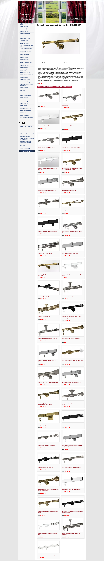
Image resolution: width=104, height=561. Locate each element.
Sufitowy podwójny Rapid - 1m (44, 316)
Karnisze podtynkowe (24, 115)
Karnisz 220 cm (23, 112)
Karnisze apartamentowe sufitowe (27, 107)
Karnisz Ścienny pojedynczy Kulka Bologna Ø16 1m (48, 103)
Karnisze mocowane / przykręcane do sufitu (27, 24)
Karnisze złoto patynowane (25, 95)
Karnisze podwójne (24, 28)
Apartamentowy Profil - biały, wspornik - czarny (71, 489)
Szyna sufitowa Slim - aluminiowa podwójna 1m (47, 555)
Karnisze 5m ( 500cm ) (24, 43)
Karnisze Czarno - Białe (24, 101)
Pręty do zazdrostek (24, 40)
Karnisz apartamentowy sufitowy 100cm (70, 253)
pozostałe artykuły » (26, 151)
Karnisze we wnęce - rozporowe (26, 74)
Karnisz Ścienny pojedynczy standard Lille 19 (47, 445)
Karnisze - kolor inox (24, 60)
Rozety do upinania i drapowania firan (26, 46)
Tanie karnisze (23, 50)
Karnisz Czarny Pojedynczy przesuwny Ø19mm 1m (48, 296)
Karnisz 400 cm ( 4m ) (24, 31)
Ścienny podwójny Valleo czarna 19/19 (45, 253)
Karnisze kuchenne (24, 35)
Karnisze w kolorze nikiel (25, 38)
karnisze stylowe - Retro (25, 41)
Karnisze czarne (23, 92)
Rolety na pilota (23, 119)
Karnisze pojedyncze (24, 26)
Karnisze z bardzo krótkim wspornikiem (25, 90)
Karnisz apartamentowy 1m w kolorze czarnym (47, 231)
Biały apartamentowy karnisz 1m (44, 125)
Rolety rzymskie (23, 36)
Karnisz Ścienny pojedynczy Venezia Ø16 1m (71, 210)
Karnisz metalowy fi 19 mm (25, 75)
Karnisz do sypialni (24, 67)
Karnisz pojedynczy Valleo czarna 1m (45, 467)
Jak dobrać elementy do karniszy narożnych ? (26, 145)
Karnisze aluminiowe (24, 97)
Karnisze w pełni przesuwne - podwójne (26, 52)
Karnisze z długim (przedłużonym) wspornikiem (27, 99)
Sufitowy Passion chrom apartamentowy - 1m (47, 190)
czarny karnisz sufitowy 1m (67, 424)
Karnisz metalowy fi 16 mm (25, 79)
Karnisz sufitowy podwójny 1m (68, 296)
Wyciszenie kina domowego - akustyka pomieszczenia (26, 131)
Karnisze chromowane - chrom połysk (26, 63)
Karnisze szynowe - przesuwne (26, 93)
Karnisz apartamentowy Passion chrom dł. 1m (71, 382)
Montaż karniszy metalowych (26, 147)
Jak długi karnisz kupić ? (25, 148)
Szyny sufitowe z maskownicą (26, 108)
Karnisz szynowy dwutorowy (25, 110)
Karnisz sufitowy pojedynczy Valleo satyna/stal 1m (48, 210)
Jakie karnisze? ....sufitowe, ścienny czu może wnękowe (25, 142)
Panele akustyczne (23, 113)
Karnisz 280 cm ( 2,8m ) (24, 69)
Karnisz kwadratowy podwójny (26, 81)
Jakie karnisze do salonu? (25, 136)
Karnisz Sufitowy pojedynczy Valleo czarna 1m (47, 338)
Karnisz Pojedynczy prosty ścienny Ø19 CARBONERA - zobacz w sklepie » (54, 86)
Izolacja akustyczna (24, 87)
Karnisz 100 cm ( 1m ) (24, 65)
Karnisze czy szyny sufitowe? (26, 126)
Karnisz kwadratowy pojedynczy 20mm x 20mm (26, 85)
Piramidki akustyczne (24, 77)
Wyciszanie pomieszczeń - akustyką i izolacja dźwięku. (27, 134)
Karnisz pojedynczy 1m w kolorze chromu (46, 147)
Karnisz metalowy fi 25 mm (25, 72)
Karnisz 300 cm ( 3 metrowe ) (26, 29)
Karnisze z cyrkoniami (24, 59)
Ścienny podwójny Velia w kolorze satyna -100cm (48, 382)
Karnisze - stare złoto (24, 57)
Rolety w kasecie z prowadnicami (26, 117)
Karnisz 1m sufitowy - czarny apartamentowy (71, 147)
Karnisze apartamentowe (25, 33)
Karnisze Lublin (23, 70)
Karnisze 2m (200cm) (24, 103)
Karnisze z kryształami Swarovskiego (24, 55)
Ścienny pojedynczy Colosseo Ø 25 (69, 190)
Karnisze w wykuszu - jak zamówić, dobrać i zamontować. (27, 139)
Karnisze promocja (23, 105)
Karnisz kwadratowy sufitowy (26, 82)
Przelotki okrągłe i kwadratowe (26, 48)
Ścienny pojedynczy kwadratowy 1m (45, 424)
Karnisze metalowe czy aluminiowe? (24, 129)
